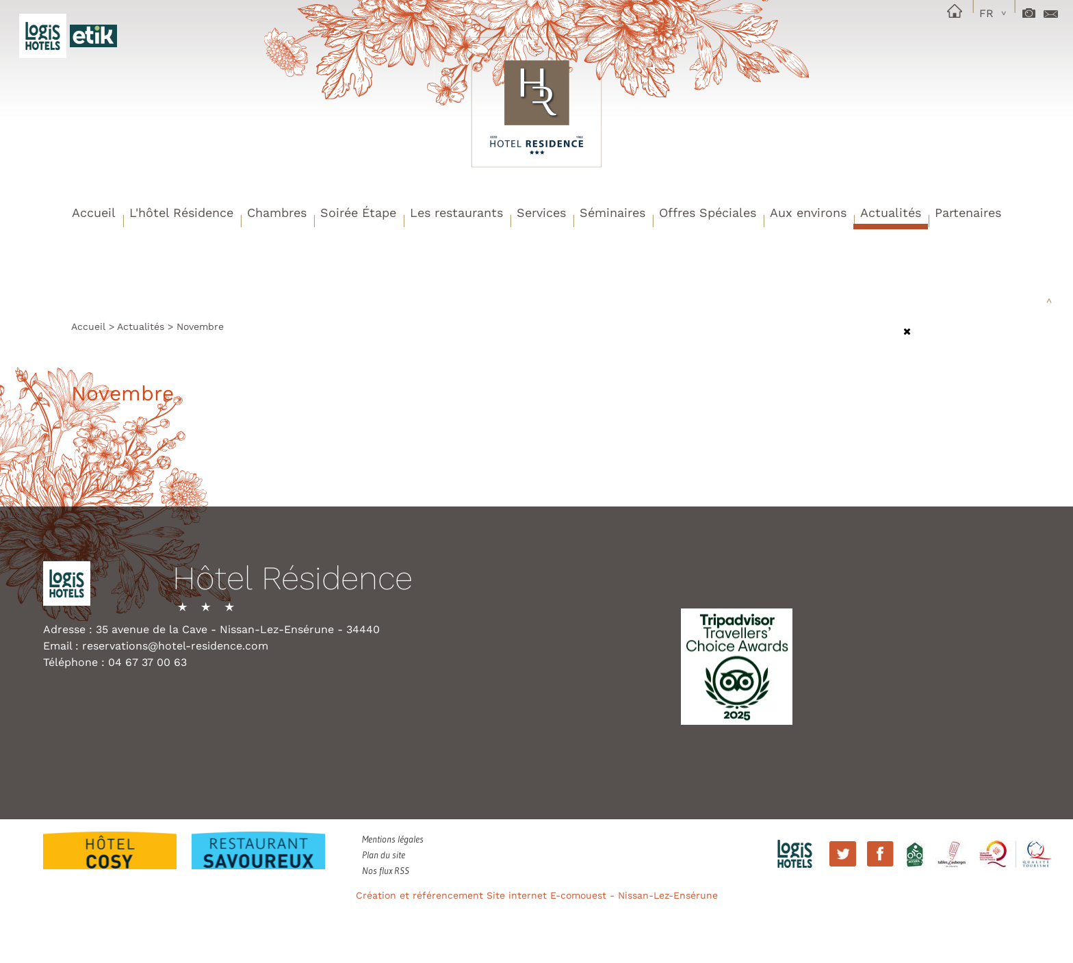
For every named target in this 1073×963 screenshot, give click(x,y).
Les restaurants (456, 212)
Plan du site (383, 855)
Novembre (200, 326)
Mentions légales (393, 839)
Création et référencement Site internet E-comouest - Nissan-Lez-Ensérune (537, 895)
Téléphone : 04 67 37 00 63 (115, 662)
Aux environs (808, 212)
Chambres (277, 212)
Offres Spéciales (707, 212)
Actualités (890, 212)
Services (541, 212)
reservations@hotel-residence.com (175, 645)
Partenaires (968, 212)
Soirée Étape (358, 212)
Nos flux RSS (385, 870)
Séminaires (612, 212)
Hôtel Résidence (292, 579)
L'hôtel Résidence (181, 212)
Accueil (94, 212)
